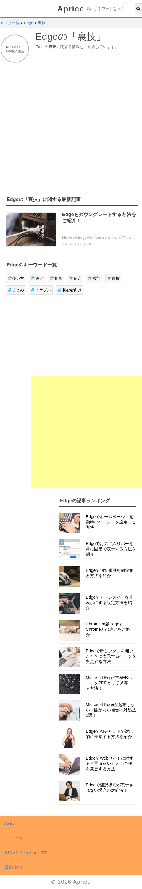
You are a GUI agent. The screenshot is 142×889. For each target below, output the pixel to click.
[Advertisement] (55, 126)
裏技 (113, 278)
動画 (56, 278)
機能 (94, 278)
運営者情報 (13, 867)
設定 (37, 278)
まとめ (16, 290)
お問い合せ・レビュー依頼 (26, 852)
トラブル (41, 290)
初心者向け (69, 290)
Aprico (71, 8)
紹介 (75, 278)
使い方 (16, 278)
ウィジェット (15, 838)
